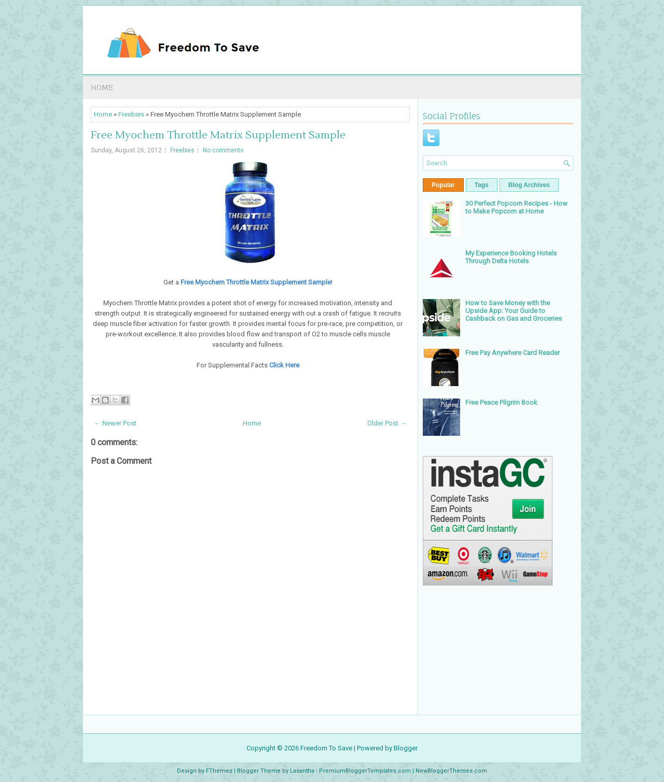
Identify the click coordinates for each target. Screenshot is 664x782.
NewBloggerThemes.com (451, 770)
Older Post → (387, 423)
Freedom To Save (326, 748)
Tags (482, 185)
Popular (443, 185)
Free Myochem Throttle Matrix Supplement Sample (218, 135)
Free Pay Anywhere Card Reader (512, 353)
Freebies (131, 114)
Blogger (406, 748)
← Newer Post (115, 423)
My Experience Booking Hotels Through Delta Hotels (511, 257)
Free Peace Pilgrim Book (501, 402)
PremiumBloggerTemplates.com (365, 770)
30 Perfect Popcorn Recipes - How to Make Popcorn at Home (516, 207)
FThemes (219, 770)
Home (102, 87)
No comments (223, 150)
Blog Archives (529, 185)
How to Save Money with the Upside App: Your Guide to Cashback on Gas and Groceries (513, 310)
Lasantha (302, 770)
